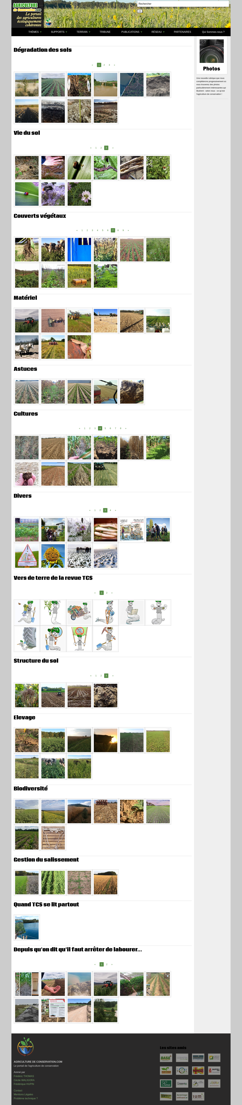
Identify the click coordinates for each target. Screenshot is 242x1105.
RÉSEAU (157, 32)
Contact (18, 1090)
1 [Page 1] (96, 148)
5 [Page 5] (102, 230)
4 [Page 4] (97, 230)
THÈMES (33, 32)
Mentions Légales (23, 1094)
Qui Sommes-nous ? (213, 32)
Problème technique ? (26, 1098)
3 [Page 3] (109, 65)
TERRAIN (82, 32)
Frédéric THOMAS (24, 1076)
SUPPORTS (58, 32)
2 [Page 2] (104, 65)
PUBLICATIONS (130, 32)
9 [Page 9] (123, 230)
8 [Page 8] (118, 230)
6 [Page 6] (107, 230)
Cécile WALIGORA (24, 1080)
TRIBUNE (105, 32)
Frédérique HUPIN (24, 1084)
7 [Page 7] (115, 428)
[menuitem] (17, 32)
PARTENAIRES (182, 32)
